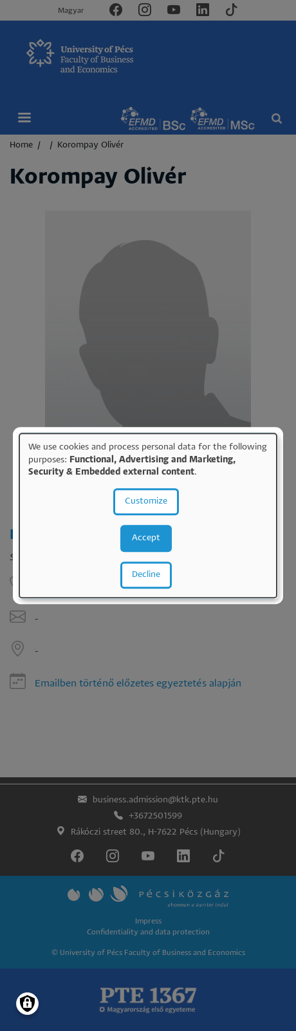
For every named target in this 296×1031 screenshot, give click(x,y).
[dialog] (148, 515)
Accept (146, 538)
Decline (146, 575)
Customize (146, 501)
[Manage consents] (27, 1003)
